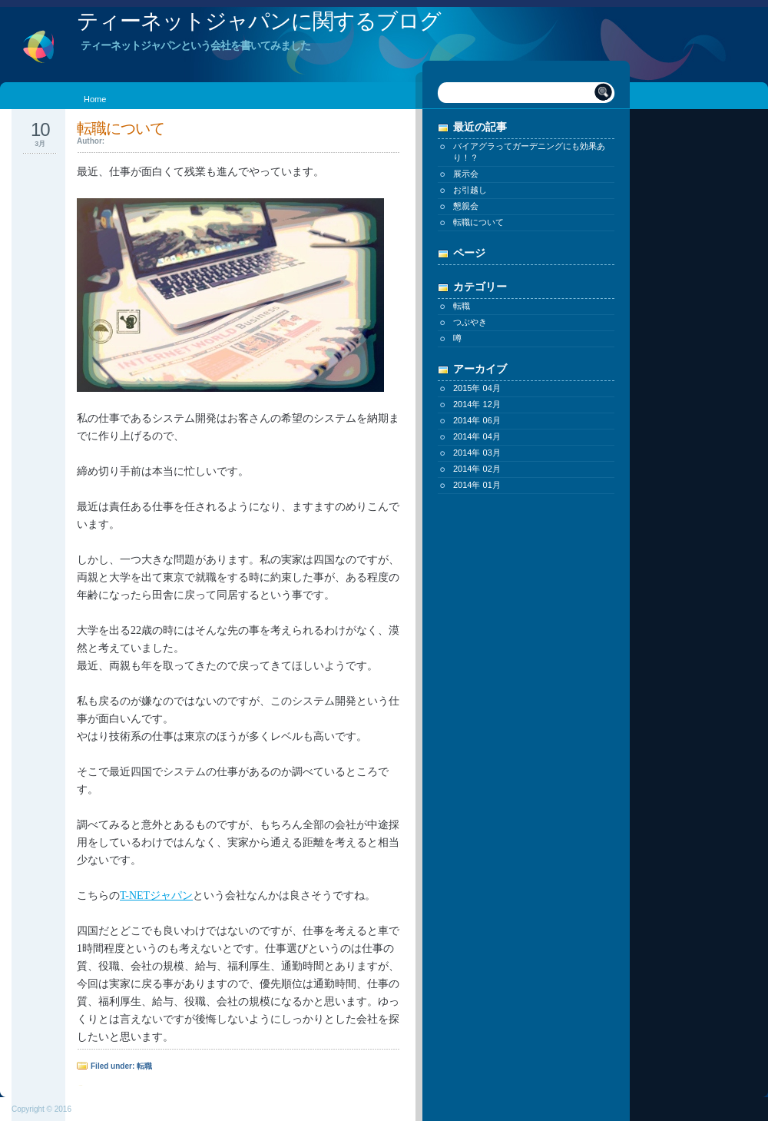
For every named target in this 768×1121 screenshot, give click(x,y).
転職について (478, 222)
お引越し (470, 189)
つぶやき (470, 322)
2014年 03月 (477, 452)
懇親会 (465, 206)
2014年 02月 (477, 468)
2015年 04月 (477, 388)
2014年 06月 (477, 420)
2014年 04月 (477, 436)
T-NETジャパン (156, 895)
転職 (461, 305)
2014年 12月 (477, 404)
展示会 (465, 173)
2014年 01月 (477, 484)
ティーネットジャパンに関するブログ (259, 21)
